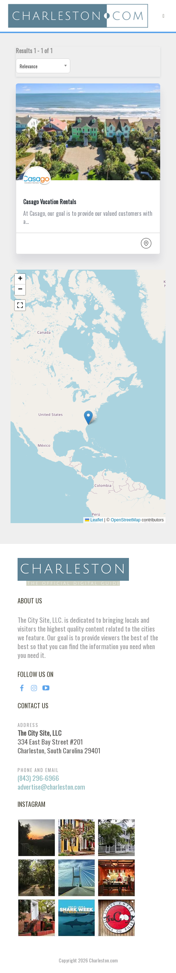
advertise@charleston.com (51, 786)
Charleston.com (103, 960)
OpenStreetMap (126, 519)
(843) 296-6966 (38, 778)
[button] (88, 417)
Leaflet (94, 519)
